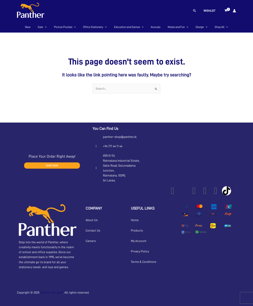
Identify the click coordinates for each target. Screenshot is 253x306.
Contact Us (93, 230)
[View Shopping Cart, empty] (226, 11)
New (27, 27)
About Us (92, 220)
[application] (45, 27)
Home (135, 220)
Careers (91, 241)
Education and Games (129, 27)
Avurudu (155, 27)
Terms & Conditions (143, 261)
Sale (42, 27)
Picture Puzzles (65, 27)
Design (202, 27)
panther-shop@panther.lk (120, 136)
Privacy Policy (140, 251)
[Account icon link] (234, 10)
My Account (138, 241)
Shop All (221, 27)
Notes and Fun (178, 27)
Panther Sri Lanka (51, 292)
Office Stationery (95, 27)
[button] (194, 10)
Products (137, 230)
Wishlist (209, 10)
